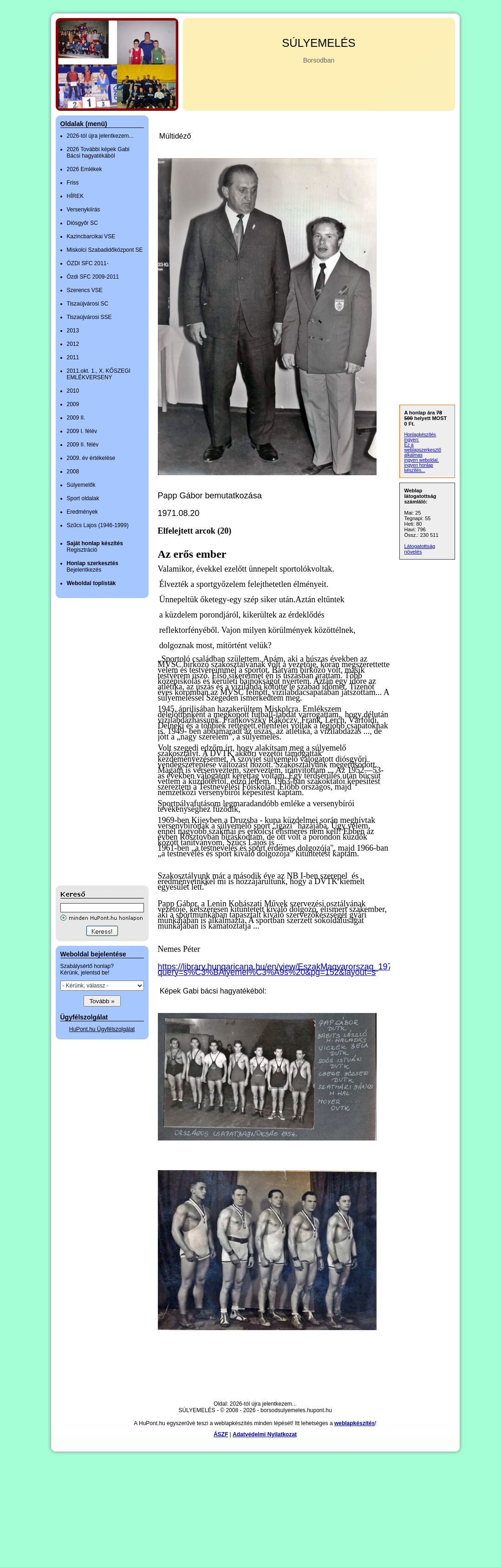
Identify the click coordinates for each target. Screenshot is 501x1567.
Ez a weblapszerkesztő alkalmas (422, 450)
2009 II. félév (83, 444)
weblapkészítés (354, 1423)
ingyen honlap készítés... (418, 468)
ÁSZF (221, 1434)
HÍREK (75, 196)
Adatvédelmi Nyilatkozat (265, 1434)
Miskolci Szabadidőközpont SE (105, 250)
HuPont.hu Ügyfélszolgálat (102, 1029)
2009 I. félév (82, 431)
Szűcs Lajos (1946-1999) (98, 525)
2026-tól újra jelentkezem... (100, 136)
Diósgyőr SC (82, 223)
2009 (73, 404)
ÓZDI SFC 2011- (88, 263)
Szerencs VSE (85, 290)
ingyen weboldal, (421, 460)
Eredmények (82, 512)
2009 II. (76, 417)
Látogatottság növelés (420, 548)
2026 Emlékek (84, 169)
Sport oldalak (83, 498)
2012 (73, 344)
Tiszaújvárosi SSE (89, 317)
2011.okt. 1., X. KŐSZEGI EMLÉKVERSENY (98, 374)
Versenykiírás (83, 209)
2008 (73, 471)
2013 (73, 330)
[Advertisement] (93, 742)
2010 (73, 391)
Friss (73, 182)
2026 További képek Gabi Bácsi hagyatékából (98, 152)
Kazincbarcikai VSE (91, 236)
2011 (73, 357)
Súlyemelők (81, 485)
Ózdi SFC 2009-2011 (93, 277)
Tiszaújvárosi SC (88, 303)
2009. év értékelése (91, 458)
